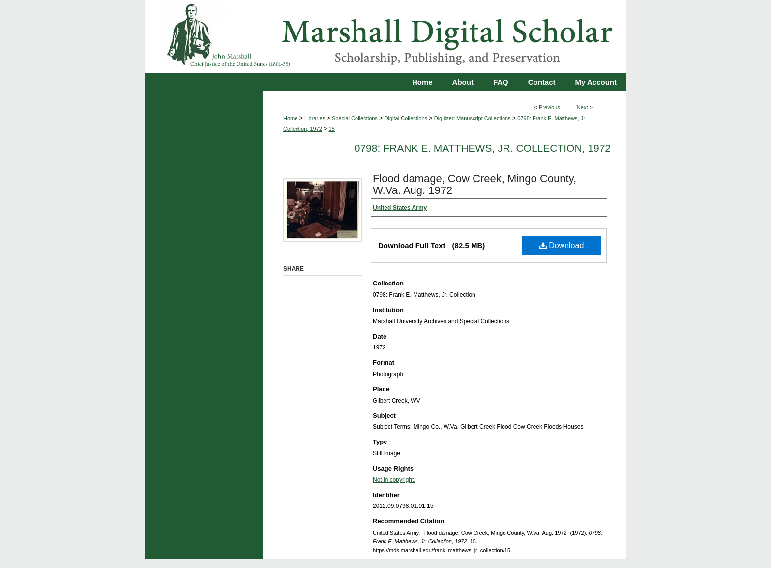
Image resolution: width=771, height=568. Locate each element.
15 (332, 129)
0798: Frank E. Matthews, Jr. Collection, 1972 (483, 148)
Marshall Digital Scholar (385, 36)
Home (290, 118)
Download (561, 245)
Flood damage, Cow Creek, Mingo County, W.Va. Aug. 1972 (474, 184)
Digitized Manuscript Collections (472, 118)
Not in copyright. (394, 479)
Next (582, 107)
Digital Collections (406, 118)
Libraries (314, 118)
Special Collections (355, 118)
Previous (549, 107)
